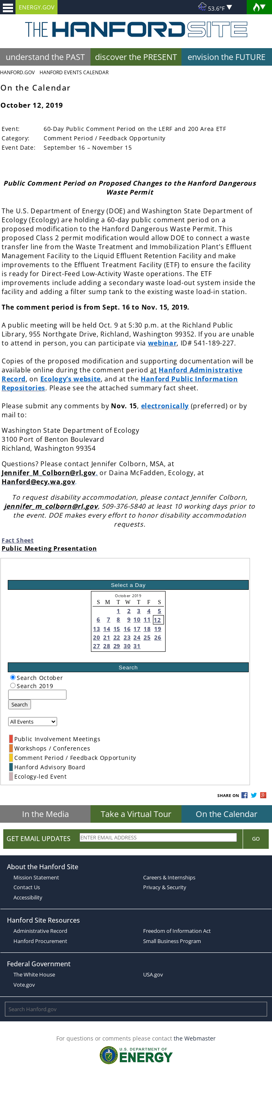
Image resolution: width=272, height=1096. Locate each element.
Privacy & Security (164, 887)
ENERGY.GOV (36, 7)
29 (116, 646)
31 (136, 646)
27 (96, 646)
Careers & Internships (169, 877)
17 (136, 629)
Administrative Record (40, 930)
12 (157, 620)
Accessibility (27, 897)
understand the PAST (45, 56)
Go (256, 838)
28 (106, 646)
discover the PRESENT (136, 56)
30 (127, 646)
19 (157, 629)
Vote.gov (24, 984)
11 (147, 619)
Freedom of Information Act (177, 930)
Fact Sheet (18, 540)
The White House (34, 974)
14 (106, 629)
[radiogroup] (12, 677)
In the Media (45, 813)
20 (96, 637)
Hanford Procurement (40, 941)
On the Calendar (226, 813)
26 (157, 637)
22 (116, 637)
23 (127, 637)
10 (136, 619)
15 (116, 629)
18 (147, 629)
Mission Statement (36, 877)
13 (96, 629)
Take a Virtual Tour (136, 813)
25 (147, 637)
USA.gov (153, 974)
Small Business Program (172, 941)
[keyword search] (37, 695)
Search (19, 704)
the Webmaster (195, 1038)
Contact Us (26, 887)
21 (106, 637)
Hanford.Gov (17, 72)
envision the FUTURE (226, 56)
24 (136, 637)
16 (127, 629)
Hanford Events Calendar (74, 72)
